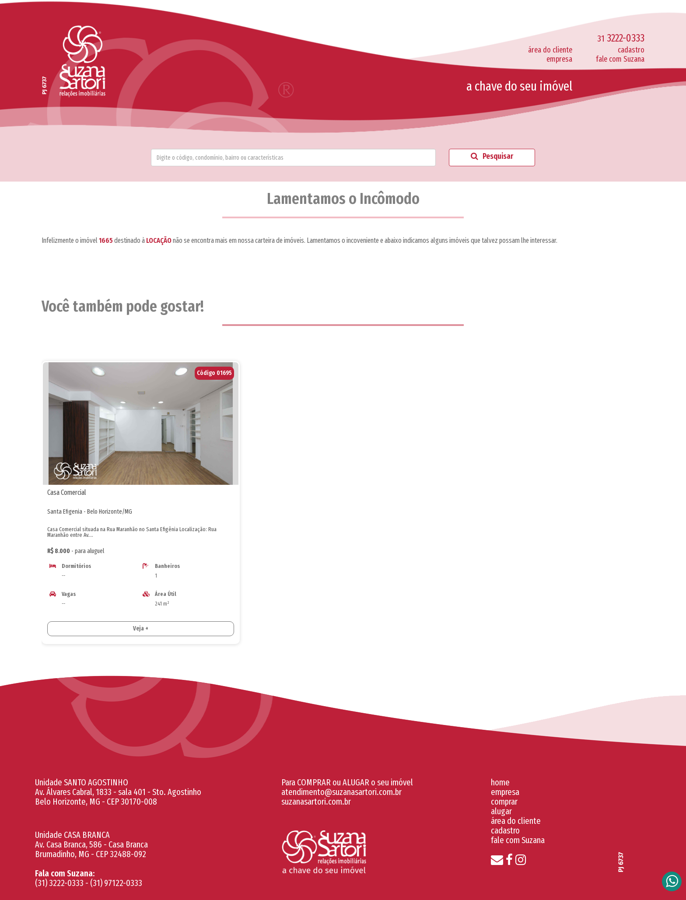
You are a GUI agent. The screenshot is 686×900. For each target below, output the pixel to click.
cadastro (631, 50)
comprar (504, 801)
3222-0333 (620, 38)
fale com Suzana (620, 59)
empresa (559, 59)
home (500, 782)
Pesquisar (492, 156)
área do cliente (550, 50)
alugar (501, 811)
